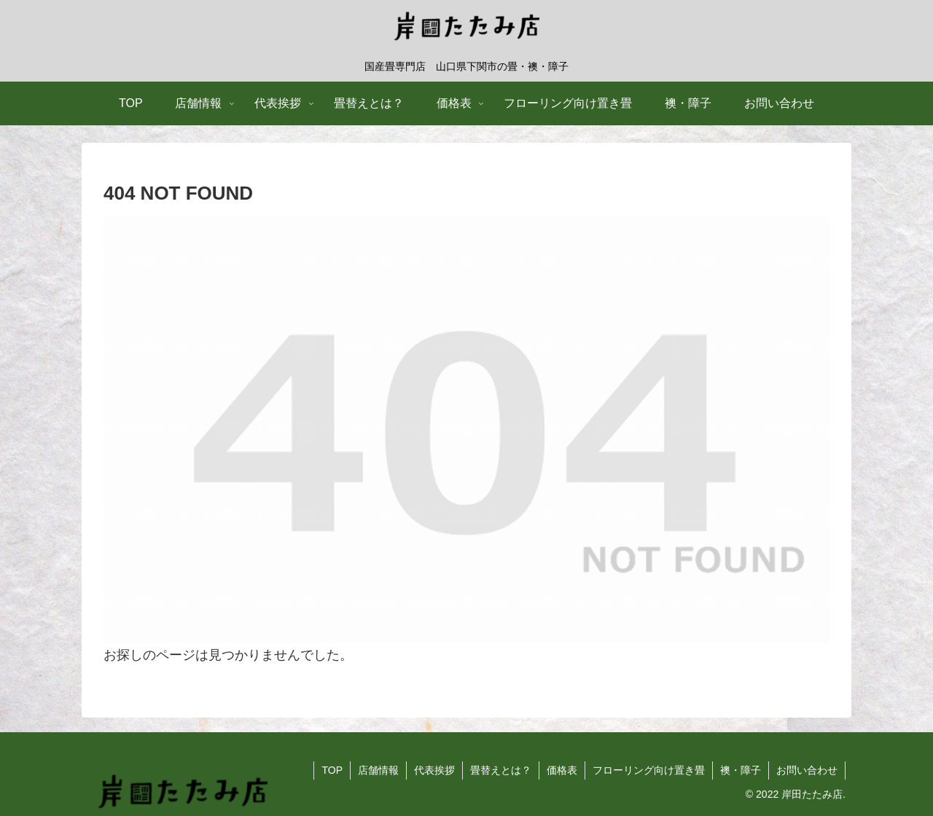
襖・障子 (740, 770)
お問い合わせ (807, 770)
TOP (332, 770)
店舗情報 (378, 770)
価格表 (562, 770)
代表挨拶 (434, 770)
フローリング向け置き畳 (649, 770)
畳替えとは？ (500, 770)
